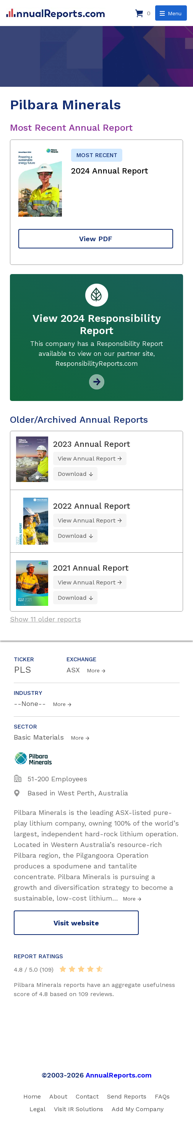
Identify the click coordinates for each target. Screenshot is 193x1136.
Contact (87, 1096)
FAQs (162, 1096)
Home (32, 1096)
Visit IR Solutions (78, 1109)
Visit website (76, 923)
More (93, 670)
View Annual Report (86, 458)
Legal (37, 1109)
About (58, 1096)
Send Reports (126, 1096)
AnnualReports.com (119, 1075)
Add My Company (138, 1109)
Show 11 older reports (45, 619)
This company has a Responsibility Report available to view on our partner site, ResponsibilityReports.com (96, 353)
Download (72, 473)
